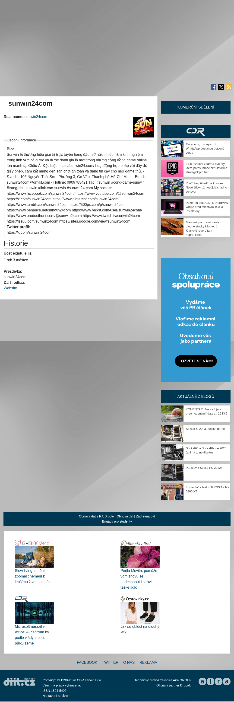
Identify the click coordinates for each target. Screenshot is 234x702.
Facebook (87, 662)
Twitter (110, 662)
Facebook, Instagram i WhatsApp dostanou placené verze (205, 148)
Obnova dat (125, 516)
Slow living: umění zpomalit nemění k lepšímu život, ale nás (33, 576)
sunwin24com (36, 117)
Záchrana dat (145, 516)
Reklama (148, 662)
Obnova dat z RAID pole (96, 516)
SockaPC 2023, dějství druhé (205, 429)
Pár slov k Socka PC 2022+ (204, 467)
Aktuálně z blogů (195, 397)
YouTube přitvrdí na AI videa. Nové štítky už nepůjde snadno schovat (206, 187)
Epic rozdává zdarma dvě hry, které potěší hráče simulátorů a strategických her (206, 168)
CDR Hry (196, 131)
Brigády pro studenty (117, 521)
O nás (129, 662)
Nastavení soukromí (56, 696)
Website (10, 288)
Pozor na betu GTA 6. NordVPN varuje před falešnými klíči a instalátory (207, 207)
